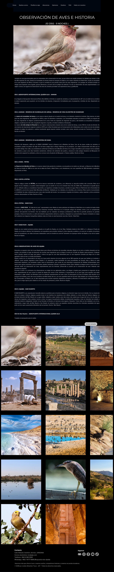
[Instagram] (84, 554)
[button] (63, 5)
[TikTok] (97, 554)
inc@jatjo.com (32, 555)
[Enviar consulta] (91, 324)
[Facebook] (88, 554)
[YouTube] (92, 554)
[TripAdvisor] (79, 554)
